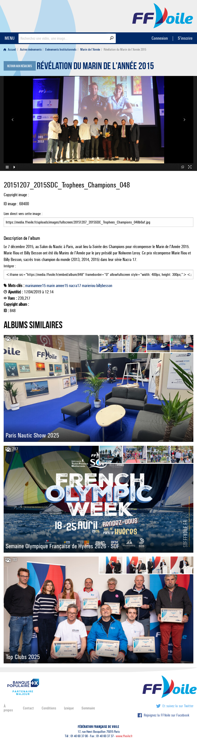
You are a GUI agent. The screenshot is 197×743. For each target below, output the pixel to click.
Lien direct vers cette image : (98, 219)
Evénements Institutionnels (60, 49)
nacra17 (75, 285)
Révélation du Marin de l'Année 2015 (95, 67)
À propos (8, 708)
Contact (28, 708)
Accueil (10, 49)
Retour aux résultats (19, 66)
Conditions (49, 708)
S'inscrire (185, 38)
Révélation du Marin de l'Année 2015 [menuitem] (125, 49)
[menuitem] (11, 49)
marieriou (88, 285)
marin (51, 285)
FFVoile (162, 15)
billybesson (104, 285)
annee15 (62, 285)
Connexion (160, 38)
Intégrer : (98, 271)
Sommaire (88, 708)
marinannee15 (35, 285)
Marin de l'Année (90, 49)
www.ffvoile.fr (124, 736)
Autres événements (31, 49)
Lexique (69, 708)
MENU (10, 38)
